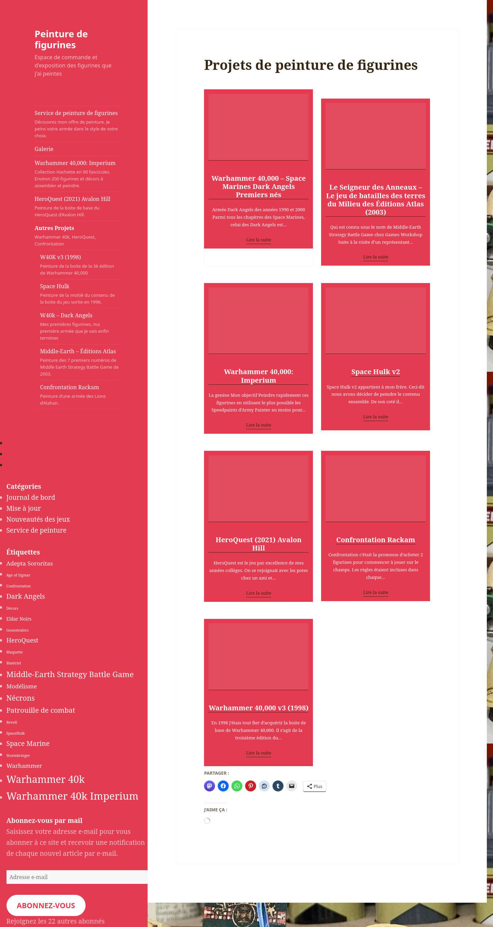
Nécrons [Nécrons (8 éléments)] (21, 698)
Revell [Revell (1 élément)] (12, 722)
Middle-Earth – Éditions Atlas (79, 362)
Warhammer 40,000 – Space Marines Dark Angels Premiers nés (258, 186)
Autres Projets (70, 235)
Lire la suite (258, 240)
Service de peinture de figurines (77, 124)
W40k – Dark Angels (79, 326)
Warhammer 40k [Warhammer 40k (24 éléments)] (46, 779)
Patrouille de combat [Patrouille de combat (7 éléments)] (41, 710)
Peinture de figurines (61, 39)
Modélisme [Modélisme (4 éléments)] (22, 686)
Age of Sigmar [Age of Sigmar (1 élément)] (18, 575)
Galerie (44, 149)
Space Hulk (79, 293)
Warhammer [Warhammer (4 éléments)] (24, 766)
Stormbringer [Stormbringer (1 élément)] (18, 755)
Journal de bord (31, 497)
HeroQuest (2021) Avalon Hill (77, 206)
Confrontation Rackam (79, 394)
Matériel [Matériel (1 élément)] (14, 663)
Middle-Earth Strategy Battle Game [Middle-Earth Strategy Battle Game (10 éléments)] (70, 674)
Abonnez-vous (46, 905)
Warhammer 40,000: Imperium (77, 174)
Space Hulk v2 (375, 372)
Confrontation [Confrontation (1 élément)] (19, 586)
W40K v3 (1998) (79, 264)
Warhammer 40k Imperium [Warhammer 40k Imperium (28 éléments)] (73, 796)
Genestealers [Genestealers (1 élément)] (18, 630)
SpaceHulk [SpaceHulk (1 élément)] (16, 733)
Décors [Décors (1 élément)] (12, 608)
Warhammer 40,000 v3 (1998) (258, 708)
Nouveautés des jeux (38, 519)
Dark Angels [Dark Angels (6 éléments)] (26, 596)
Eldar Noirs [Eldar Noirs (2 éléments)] (19, 619)
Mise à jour (24, 508)
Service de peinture (37, 530)
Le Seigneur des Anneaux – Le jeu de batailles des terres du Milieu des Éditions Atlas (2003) (375, 199)
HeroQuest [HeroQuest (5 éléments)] (23, 640)
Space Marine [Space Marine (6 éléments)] (28, 743)
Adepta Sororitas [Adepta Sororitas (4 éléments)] (30, 563)
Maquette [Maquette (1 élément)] (15, 652)
